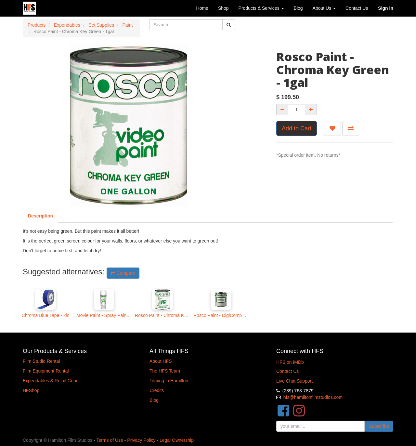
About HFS (161, 361)
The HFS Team (165, 371)
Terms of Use (109, 440)
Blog (154, 400)
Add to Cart (296, 128)
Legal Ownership (177, 440)
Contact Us (287, 371)
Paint (128, 25)
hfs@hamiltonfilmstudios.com (313, 397)
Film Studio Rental (41, 361)
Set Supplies (101, 25)
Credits (157, 390)
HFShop (31, 390)
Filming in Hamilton (169, 380)
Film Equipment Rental (46, 371)
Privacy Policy (141, 440)
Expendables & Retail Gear (50, 380)
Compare (123, 273)
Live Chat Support (294, 381)
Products (37, 25)
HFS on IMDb (290, 362)
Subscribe (379, 426)
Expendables (67, 25)
